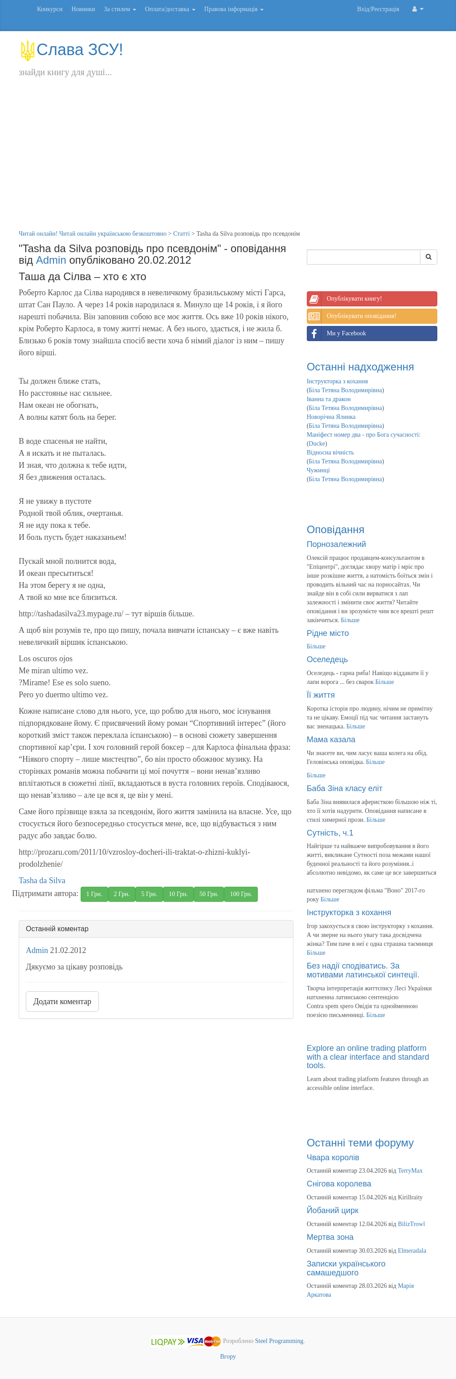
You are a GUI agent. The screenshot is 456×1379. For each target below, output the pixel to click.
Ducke (317, 443)
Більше (350, 620)
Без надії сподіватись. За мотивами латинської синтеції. (363, 970)
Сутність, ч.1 (330, 832)
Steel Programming (279, 1341)
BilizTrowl (411, 1224)
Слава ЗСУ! (71, 49)
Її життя (321, 695)
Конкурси (49, 9)
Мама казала (331, 739)
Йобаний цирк (332, 1210)
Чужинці (318, 470)
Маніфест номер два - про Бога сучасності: (364, 434)
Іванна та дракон (329, 399)
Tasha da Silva (42, 880)
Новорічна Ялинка (331, 417)
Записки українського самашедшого (346, 1268)
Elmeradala (412, 1250)
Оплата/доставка (170, 9)
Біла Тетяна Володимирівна (345, 390)
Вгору (228, 1356)
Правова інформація (234, 9)
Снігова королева (339, 1183)
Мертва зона (330, 1237)
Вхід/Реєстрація (378, 9)
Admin (51, 260)
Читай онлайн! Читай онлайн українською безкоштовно (93, 233)
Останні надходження (360, 367)
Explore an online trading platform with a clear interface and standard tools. (368, 1057)
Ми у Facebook (336, 333)
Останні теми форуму (360, 1143)
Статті (181, 233)
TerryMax (410, 1170)
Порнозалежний (336, 544)
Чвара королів (333, 1157)
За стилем (120, 9)
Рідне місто (328, 633)
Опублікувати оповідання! (351, 316)
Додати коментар (62, 1001)
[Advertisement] (228, 163)
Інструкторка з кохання (337, 381)
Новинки (83, 9)
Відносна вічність (330, 452)
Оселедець (327, 659)
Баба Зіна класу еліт (345, 788)
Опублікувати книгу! (344, 299)
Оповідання (336, 529)
